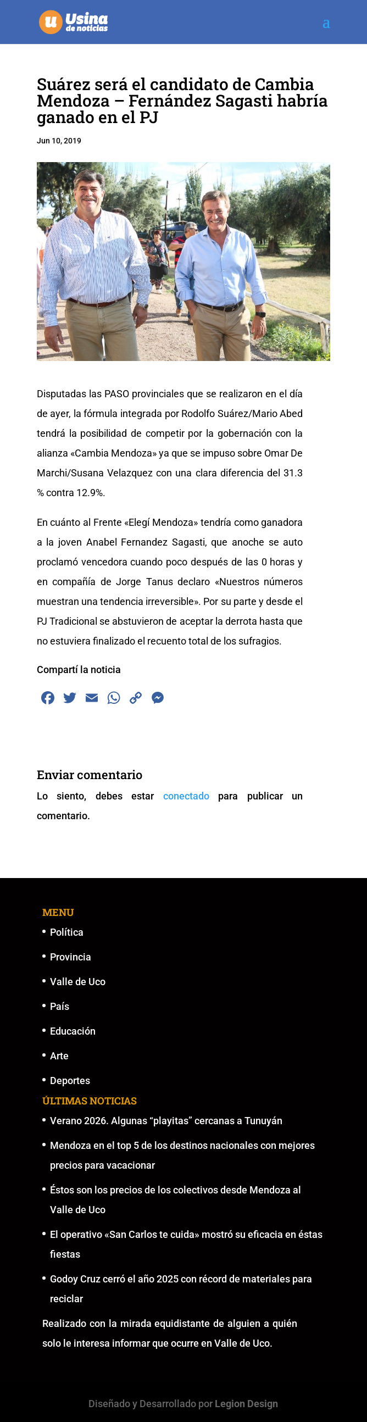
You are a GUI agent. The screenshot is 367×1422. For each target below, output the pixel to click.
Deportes (70, 1080)
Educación (73, 1031)
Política (67, 932)
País (59, 1006)
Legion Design (246, 1403)
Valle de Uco (77, 981)
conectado (186, 796)
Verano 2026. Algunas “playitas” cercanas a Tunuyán (166, 1120)
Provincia (70, 957)
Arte (59, 1056)
